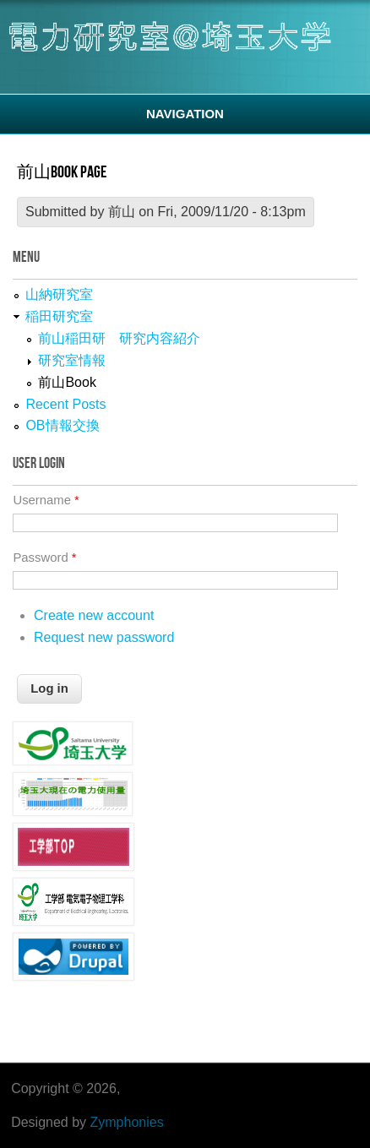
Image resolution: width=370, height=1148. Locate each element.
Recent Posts (65, 404)
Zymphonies (127, 1122)
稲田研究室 (59, 316)
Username (46, 500)
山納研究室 (59, 294)
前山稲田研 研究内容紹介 (119, 338)
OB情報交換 (62, 425)
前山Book (66, 382)
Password (44, 557)
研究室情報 (72, 360)
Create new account (94, 615)
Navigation (185, 113)
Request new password (104, 637)
